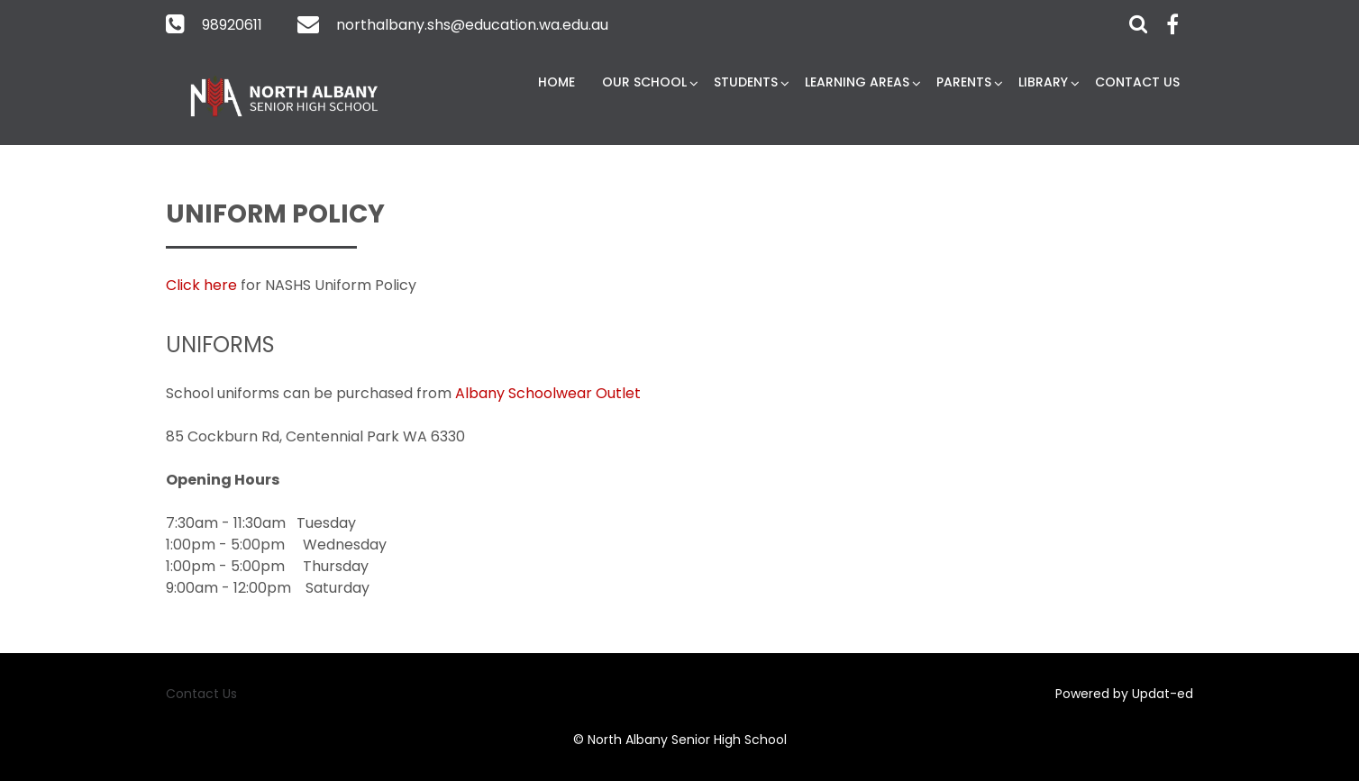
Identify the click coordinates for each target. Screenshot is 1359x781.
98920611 (232, 24)
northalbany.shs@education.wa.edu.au (472, 24)
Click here (201, 285)
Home (556, 82)
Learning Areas (857, 82)
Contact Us (1137, 82)
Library (1043, 82)
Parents (963, 82)
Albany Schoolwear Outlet (548, 393)
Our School (644, 82)
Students (746, 82)
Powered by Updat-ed (1124, 694)
